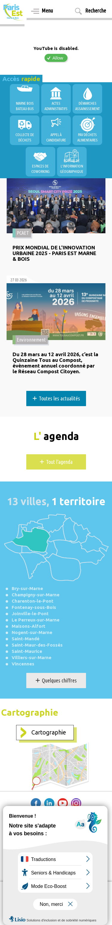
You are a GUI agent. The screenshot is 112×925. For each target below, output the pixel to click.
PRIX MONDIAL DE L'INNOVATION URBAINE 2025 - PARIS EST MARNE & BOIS (54, 253)
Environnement (31, 339)
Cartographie (48, 732)
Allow (58, 57)
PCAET (23, 233)
